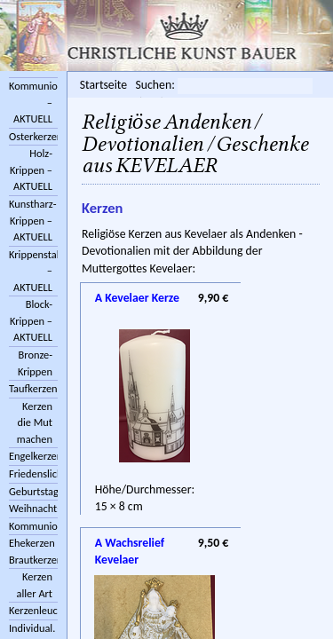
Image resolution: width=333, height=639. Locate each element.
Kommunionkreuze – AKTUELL (33, 102)
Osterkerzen (33, 136)
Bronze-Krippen (35, 363)
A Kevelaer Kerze (137, 297)
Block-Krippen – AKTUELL (31, 320)
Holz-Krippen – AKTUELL (31, 169)
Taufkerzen (33, 388)
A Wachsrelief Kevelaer (129, 544)
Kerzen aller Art (35, 585)
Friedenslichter (33, 473)
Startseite (103, 84)
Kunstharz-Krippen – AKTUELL (33, 220)
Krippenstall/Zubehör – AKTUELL (33, 271)
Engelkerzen (33, 455)
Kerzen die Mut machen (34, 422)
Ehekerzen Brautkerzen (33, 551)
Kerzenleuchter (33, 610)
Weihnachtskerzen (33, 508)
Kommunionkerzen (33, 525)
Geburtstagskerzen (33, 491)
